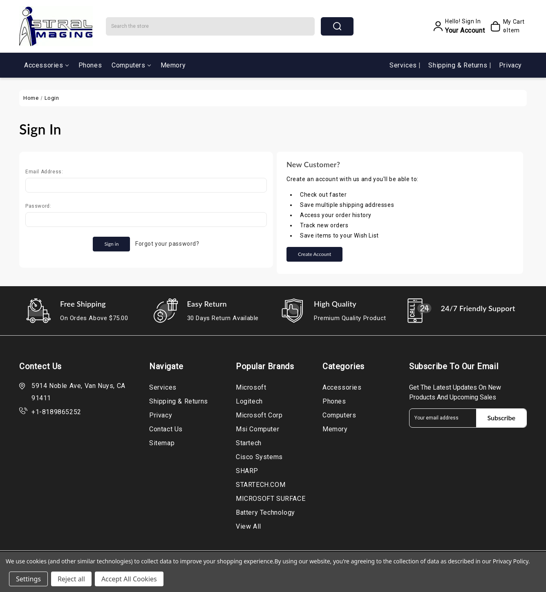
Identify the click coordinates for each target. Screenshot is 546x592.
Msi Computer (257, 429)
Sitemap (162, 443)
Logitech (249, 401)
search (337, 26)
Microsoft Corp (259, 415)
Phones (90, 65)
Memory (173, 65)
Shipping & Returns (458, 65)
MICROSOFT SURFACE (270, 498)
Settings (28, 578)
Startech (249, 443)
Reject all (71, 578)
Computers (131, 65)
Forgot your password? (167, 243)
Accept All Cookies (129, 578)
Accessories (46, 65)
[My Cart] (506, 26)
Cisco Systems (259, 457)
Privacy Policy (510, 561)
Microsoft (251, 387)
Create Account (314, 254)
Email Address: (44, 172)
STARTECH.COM (260, 485)
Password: (38, 206)
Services (403, 65)
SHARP (247, 471)
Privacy (510, 65)
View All (248, 526)
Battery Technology (265, 512)
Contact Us (166, 429)
